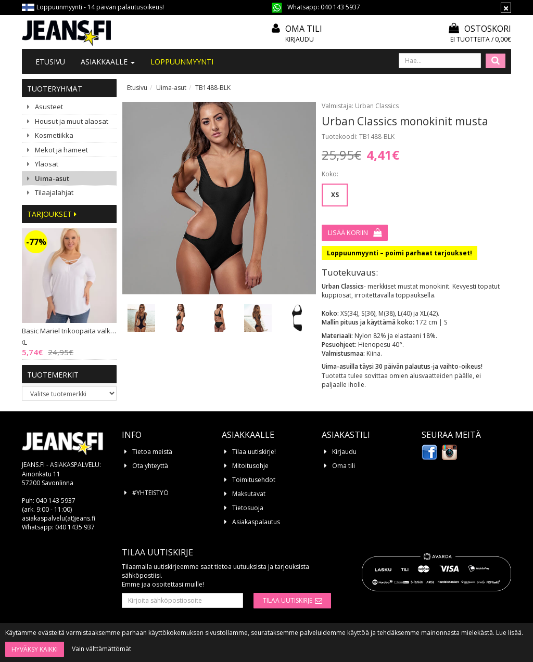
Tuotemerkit (53, 375)
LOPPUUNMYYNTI (181, 62)
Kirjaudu (299, 39)
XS (335, 194)
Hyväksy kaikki (34, 649)
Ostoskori (480, 28)
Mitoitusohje (250, 465)
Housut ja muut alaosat (71, 121)
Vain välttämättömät (101, 648)
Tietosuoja (247, 507)
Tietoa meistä (152, 451)
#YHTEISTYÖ (150, 492)
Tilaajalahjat (54, 192)
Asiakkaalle (108, 62)
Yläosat (46, 163)
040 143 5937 (340, 7)
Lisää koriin (348, 232)
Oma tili (303, 28)
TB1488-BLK (213, 87)
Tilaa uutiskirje (287, 600)
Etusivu (50, 62)
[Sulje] (506, 8)
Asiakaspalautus (256, 521)
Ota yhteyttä (150, 465)
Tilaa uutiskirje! (254, 451)
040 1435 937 (75, 527)
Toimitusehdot (253, 479)
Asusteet (49, 106)
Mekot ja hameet (61, 149)
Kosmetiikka (54, 135)
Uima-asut (52, 178)
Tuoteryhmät (54, 89)
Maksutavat (248, 493)
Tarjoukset (52, 214)
